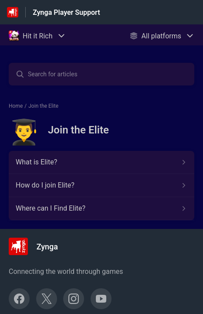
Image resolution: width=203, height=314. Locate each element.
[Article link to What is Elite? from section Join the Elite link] (101, 162)
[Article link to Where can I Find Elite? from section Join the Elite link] (101, 208)
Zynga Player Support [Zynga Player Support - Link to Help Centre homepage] (66, 12)
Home (16, 106)
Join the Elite (43, 106)
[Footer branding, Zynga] (38, 246)
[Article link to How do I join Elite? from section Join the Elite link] (101, 185)
